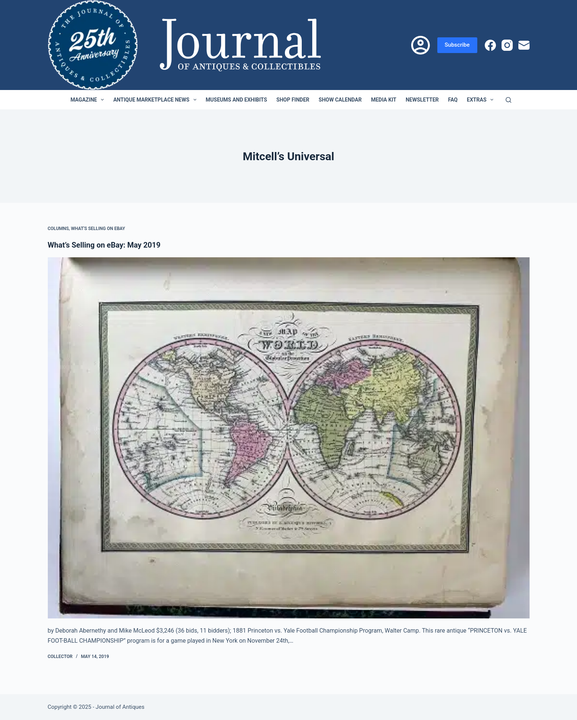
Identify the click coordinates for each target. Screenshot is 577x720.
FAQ (452, 100)
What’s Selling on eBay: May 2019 (104, 244)
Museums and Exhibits (236, 100)
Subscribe (457, 44)
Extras (481, 99)
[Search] (508, 100)
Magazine (89, 99)
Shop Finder (292, 100)
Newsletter (422, 100)
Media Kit (383, 100)
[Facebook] (490, 45)
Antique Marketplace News (156, 99)
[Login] (420, 45)
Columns (58, 228)
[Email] (524, 45)
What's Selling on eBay (98, 228)
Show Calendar (340, 100)
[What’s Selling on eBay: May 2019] (289, 438)
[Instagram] (507, 45)
